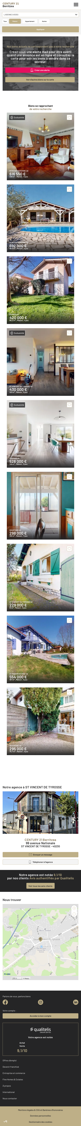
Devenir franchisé (11, 1066)
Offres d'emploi (10, 1060)
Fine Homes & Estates (13, 1079)
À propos (7, 1085)
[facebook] (5, 1002)
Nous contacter (10, 1098)
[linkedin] (75, 1002)
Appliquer (40, 29)
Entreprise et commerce (14, 1073)
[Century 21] (11, 5)
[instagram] (40, 1002)
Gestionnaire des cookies (40, 1122)
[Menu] (76, 4)
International (9, 1092)
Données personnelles (40, 1115)
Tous (5, 21)
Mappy (27, 978)
